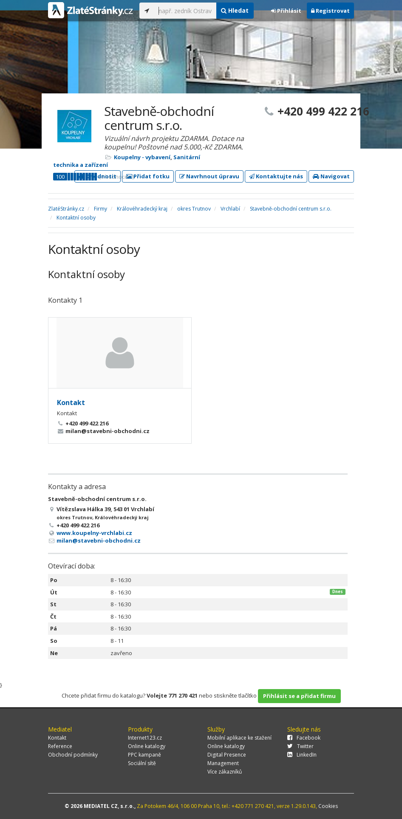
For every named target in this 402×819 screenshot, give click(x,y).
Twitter (300, 746)
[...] (185, 11)
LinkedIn (302, 754)
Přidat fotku (148, 176)
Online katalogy (146, 746)
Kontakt (71, 402)
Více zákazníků (224, 771)
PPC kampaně (144, 754)
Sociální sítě (142, 763)
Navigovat (331, 176)
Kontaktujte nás (276, 176)
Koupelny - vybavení (142, 157)
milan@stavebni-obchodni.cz (99, 540)
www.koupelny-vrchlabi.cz (94, 533)
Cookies (328, 806)
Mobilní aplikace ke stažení (239, 737)
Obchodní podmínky (73, 754)
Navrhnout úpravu (209, 176)
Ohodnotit (97, 176)
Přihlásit (286, 10)
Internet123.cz (145, 737)
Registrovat (330, 10)
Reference (60, 746)
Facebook (303, 737)
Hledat (235, 10)
